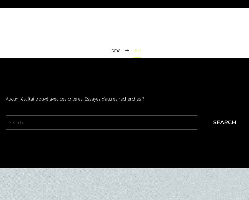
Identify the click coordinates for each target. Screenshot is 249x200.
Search (224, 122)
